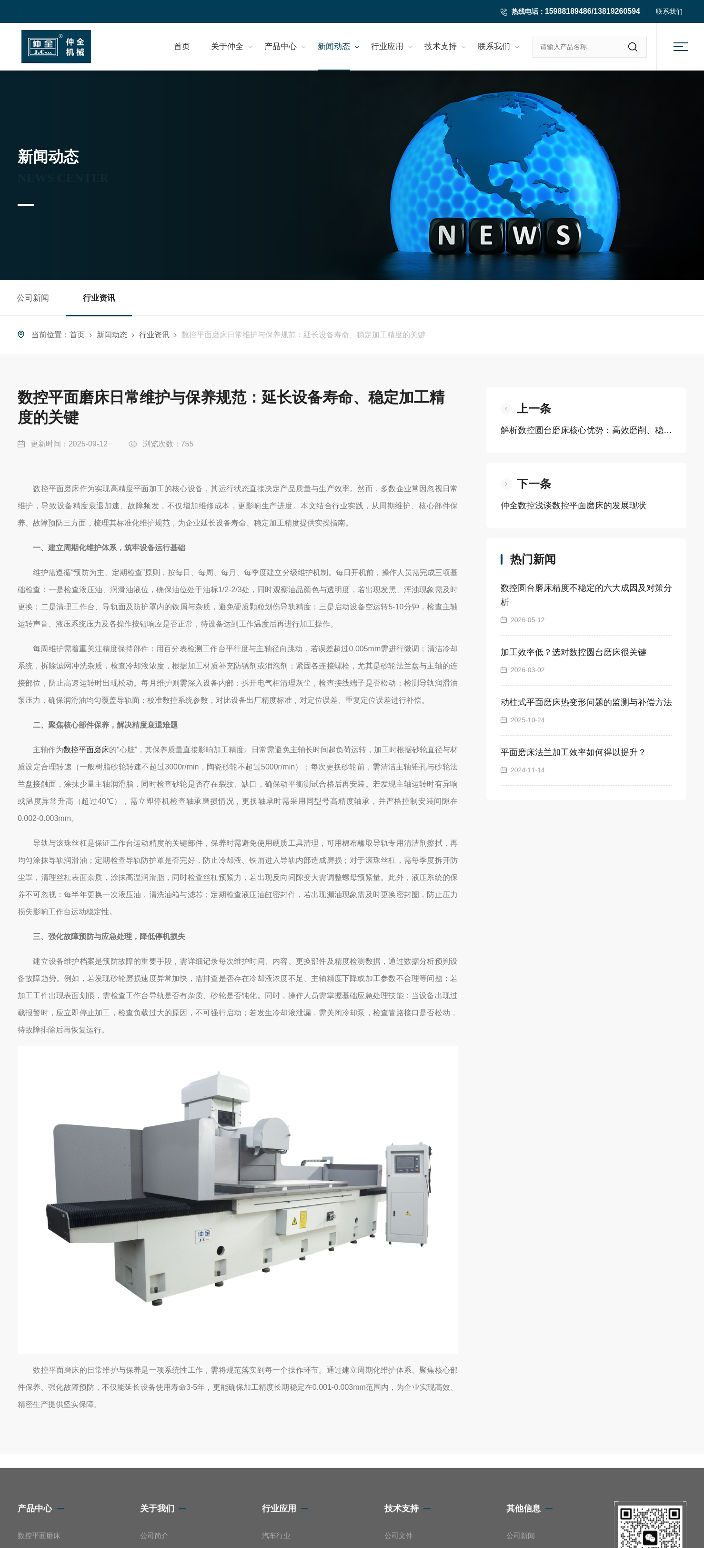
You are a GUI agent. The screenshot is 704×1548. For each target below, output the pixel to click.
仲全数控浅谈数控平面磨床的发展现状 (573, 505)
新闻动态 (334, 46)
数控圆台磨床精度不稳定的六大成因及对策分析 (586, 595)
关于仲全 (227, 46)
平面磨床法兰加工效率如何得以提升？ (573, 752)
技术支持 (440, 46)
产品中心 (280, 46)
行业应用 (387, 46)
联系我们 (669, 11)
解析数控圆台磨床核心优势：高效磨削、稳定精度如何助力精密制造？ (586, 430)
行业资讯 (99, 304)
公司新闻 (33, 298)
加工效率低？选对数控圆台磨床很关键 (573, 652)
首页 (182, 46)
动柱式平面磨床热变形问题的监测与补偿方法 (586, 702)
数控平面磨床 (86, 750)
